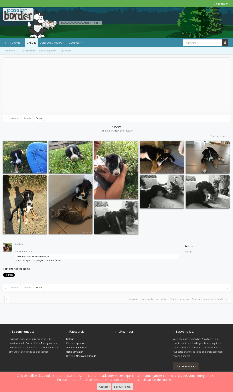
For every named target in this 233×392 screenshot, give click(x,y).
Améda (19, 244)
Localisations (28, 50)
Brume (35, 256)
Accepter (104, 386)
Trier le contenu (220, 136)
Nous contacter (149, 299)
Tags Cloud (65, 50)
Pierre (25, 256)
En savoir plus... (122, 386)
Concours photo (51, 42)
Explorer (12, 51)
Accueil (133, 299)
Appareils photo (47, 50)
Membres (74, 42)
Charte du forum (179, 299)
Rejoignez (46, 343)
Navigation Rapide (86, 356)
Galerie (31, 42)
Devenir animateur (76, 347)
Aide (164, 299)
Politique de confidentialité (207, 299)
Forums (15, 42)
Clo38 (18, 256)
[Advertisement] (116, 84)
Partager (189, 251)
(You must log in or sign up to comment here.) (38, 260)
